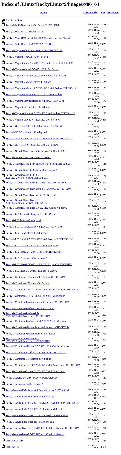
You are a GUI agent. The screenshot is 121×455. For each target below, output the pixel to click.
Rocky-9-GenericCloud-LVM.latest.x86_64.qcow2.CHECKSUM (39, 163)
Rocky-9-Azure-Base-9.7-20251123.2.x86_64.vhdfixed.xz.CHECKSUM (42, 428)
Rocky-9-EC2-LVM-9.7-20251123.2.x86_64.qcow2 (32, 245)
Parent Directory (14, 20)
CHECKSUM (13, 447)
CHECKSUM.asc (14, 440)
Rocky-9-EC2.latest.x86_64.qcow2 (23, 220)
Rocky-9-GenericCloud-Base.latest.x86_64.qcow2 (31, 195)
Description (113, 12)
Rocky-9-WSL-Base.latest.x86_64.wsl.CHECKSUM (32, 25)
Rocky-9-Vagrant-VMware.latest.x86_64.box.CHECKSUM (36, 75)
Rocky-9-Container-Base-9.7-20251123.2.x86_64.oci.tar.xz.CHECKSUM (43, 365)
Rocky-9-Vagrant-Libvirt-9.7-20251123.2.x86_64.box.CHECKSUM (40, 113)
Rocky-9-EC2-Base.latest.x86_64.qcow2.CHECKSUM (33, 251)
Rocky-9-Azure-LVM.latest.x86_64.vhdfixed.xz (30, 396)
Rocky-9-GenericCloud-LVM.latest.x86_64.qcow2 (31, 170)
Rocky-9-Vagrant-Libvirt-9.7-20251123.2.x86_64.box (33, 119)
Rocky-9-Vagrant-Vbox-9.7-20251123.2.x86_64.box (32, 69)
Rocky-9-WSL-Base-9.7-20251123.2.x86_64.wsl (30, 44)
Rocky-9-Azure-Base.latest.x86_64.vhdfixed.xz (30, 421)
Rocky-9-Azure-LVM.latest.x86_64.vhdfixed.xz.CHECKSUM (37, 390)
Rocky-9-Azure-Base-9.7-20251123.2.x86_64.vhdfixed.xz (35, 434)
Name (43, 12)
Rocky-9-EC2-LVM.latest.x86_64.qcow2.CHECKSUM (34, 226)
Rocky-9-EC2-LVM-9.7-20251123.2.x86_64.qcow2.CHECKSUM (39, 239)
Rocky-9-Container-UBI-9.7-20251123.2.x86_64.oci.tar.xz (35, 296)
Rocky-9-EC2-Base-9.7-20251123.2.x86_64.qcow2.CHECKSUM (39, 264)
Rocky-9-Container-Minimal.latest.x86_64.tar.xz (30, 333)
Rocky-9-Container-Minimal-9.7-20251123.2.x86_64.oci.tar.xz (37, 346)
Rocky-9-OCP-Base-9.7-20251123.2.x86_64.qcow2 (32, 144)
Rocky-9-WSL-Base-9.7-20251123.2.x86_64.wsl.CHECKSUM (38, 38)
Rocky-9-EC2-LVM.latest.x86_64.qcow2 (26, 233)
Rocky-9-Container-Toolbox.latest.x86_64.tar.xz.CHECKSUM (37, 302)
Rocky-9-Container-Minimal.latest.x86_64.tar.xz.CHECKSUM (37, 327)
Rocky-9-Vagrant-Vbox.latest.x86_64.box (27, 56)
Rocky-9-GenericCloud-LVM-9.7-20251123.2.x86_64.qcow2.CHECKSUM (27, 176)
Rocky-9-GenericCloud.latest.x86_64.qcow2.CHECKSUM (35, 151)
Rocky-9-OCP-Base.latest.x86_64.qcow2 (26, 132)
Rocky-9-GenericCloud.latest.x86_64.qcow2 (28, 157)
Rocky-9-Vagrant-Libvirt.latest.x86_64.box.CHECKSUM (35, 100)
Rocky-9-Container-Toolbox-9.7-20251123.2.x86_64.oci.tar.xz (37, 321)
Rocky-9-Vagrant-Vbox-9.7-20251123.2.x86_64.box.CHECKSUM (39, 63)
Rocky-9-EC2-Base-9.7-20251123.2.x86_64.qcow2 (32, 270)
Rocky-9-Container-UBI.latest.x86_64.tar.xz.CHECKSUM (35, 277)
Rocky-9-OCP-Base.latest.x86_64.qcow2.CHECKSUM (34, 126)
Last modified (90, 12)
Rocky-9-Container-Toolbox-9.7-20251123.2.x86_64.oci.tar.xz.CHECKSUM (28, 314)
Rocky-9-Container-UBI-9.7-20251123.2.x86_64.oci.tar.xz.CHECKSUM (43, 289)
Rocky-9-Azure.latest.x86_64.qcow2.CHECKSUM (31, 377)
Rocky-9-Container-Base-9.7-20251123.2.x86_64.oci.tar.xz (35, 371)
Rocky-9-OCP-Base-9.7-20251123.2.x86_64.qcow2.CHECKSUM (39, 138)
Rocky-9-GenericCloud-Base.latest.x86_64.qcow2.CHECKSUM (38, 189)
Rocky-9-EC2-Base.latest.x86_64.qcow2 (26, 258)
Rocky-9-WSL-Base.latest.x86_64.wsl (25, 31)
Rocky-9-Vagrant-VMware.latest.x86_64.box (28, 82)
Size (103, 12)
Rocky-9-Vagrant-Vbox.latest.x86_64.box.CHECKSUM (34, 50)
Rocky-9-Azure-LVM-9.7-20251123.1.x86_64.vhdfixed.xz (35, 409)
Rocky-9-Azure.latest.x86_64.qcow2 (24, 384)
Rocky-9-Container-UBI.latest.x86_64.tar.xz (28, 283)
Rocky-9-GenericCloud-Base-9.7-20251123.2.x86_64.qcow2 (36, 207)
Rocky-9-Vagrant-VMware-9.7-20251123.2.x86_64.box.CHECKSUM (41, 88)
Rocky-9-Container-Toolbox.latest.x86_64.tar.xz (30, 308)
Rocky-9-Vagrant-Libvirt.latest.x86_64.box (27, 107)
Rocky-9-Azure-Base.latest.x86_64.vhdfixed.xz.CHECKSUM (37, 415)
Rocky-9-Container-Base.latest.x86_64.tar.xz (28, 358)
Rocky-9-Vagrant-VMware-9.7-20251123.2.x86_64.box (34, 94)
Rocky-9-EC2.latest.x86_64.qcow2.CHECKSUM (31, 214)
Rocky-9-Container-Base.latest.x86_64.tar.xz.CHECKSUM (36, 352)
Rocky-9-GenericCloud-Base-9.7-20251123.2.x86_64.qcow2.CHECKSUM (27, 201)
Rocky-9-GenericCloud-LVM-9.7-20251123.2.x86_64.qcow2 (37, 182)
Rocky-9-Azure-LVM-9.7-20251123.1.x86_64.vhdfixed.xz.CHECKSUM (43, 403)
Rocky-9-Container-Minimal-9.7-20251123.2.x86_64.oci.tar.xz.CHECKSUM (28, 340)
